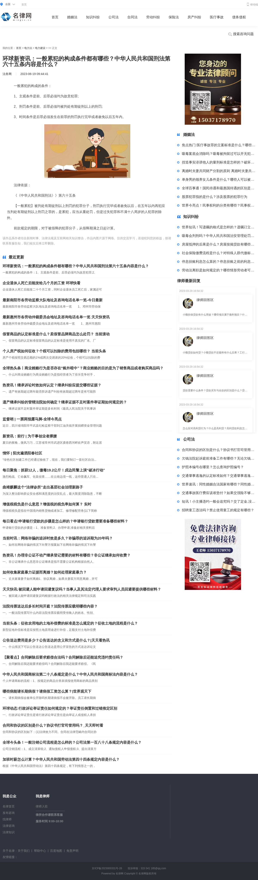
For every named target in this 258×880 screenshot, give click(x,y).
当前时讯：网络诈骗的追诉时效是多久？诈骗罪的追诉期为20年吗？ (58, 538)
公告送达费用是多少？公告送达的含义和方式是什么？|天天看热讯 (56, 640)
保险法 (174, 17)
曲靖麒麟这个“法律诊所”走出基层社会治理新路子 (43, 487)
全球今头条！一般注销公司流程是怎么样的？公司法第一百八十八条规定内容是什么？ (72, 742)
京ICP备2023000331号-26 (107, 868)
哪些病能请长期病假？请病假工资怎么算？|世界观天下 (47, 691)
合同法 (132, 17)
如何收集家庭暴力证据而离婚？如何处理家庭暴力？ (45, 572)
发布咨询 (9, 813)
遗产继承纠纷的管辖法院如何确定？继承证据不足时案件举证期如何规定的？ (65, 402)
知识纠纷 (93, 17)
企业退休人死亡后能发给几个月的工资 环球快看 (41, 283)
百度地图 (56, 850)
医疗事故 (217, 17)
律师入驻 (42, 806)
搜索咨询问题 (241, 34)
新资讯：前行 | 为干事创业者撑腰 (30, 436)
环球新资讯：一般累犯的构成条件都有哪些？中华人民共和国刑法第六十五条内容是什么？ (76, 266)
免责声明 (72, 850)
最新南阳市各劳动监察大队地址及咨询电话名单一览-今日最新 (53, 300)
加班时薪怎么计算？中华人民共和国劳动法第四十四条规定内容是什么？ (61, 759)
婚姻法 (72, 17)
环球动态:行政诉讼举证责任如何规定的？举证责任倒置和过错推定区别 (60, 708)
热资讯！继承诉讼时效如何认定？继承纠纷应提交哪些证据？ (52, 385)
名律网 (119, 873)
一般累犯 (74, 243)
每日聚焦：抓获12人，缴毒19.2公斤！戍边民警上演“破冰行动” (54, 470)
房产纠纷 (194, 17)
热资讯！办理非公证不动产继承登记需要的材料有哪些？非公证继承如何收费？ (67, 555)
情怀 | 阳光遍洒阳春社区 (22, 453)
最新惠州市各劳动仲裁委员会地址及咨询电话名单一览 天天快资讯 (56, 317)
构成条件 (86, 243)
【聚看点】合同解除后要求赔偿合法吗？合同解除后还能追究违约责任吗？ (63, 657)
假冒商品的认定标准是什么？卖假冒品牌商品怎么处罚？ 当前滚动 (56, 334)
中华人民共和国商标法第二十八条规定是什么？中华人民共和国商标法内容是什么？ (70, 674)
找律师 (7, 819)
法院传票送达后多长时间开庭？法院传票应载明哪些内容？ (50, 606)
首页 (24, 4)
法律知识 (9, 832)
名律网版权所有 (147, 873)
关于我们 (24, 850)
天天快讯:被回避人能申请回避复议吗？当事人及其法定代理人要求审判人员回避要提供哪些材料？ (82, 589)
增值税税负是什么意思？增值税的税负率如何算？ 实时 (47, 504)
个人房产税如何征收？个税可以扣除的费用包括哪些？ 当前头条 (54, 351)
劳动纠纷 (153, 17)
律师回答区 (205, 300)
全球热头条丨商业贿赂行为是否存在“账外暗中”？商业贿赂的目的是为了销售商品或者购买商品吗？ (83, 368)
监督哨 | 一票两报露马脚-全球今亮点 (32, 419)
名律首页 (9, 806)
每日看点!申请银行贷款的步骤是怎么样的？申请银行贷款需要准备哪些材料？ (65, 521)
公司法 (113, 17)
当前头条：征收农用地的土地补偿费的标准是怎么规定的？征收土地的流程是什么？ (70, 623)
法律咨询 (9, 825)
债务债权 (239, 17)
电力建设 (40, 48)
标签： (62, 243)
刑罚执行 (112, 243)
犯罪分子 (99, 243)
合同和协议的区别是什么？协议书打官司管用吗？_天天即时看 (53, 725)
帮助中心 (40, 850)
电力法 (28, 48)
